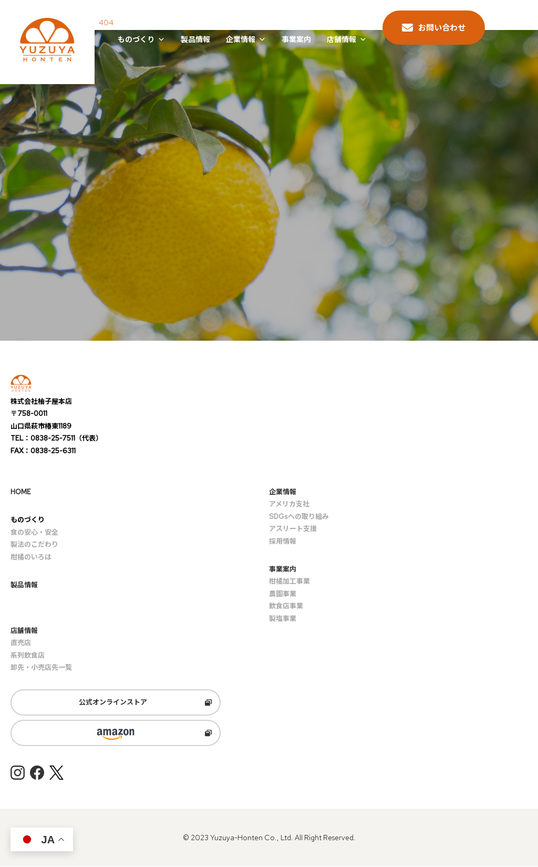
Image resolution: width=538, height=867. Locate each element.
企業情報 (246, 40)
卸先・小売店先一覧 (41, 667)
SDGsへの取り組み (299, 516)
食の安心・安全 (34, 532)
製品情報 (195, 40)
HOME (21, 491)
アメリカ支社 (289, 504)
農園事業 (282, 593)
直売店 (21, 643)
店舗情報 (347, 40)
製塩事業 (282, 618)
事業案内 (296, 40)
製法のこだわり (34, 544)
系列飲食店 (28, 655)
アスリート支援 (293, 528)
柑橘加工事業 (289, 581)
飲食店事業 (286, 605)
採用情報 (282, 541)
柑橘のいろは (31, 557)
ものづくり (141, 40)
